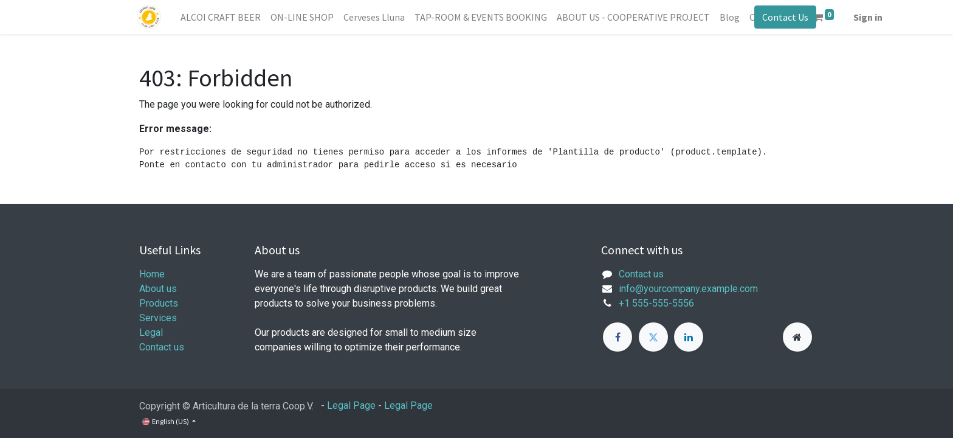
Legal (151, 332)
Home (152, 274)
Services (158, 318)
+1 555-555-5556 (656, 303)
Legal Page (351, 405)
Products (158, 303)
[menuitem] (223, 17)
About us (158, 288)
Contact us (161, 347)
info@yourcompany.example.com (688, 288)
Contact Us (783, 17)
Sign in (871, 17)
